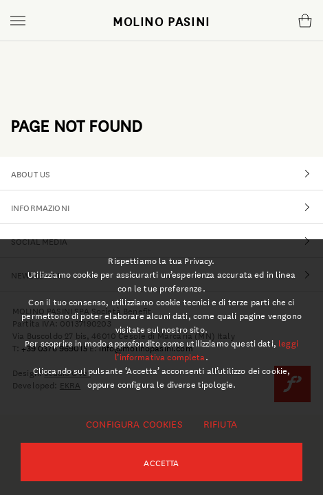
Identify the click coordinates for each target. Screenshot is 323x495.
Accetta (161, 462)
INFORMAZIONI (167, 206)
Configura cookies (134, 423)
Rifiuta (220, 423)
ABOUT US (167, 173)
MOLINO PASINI (161, 21)
